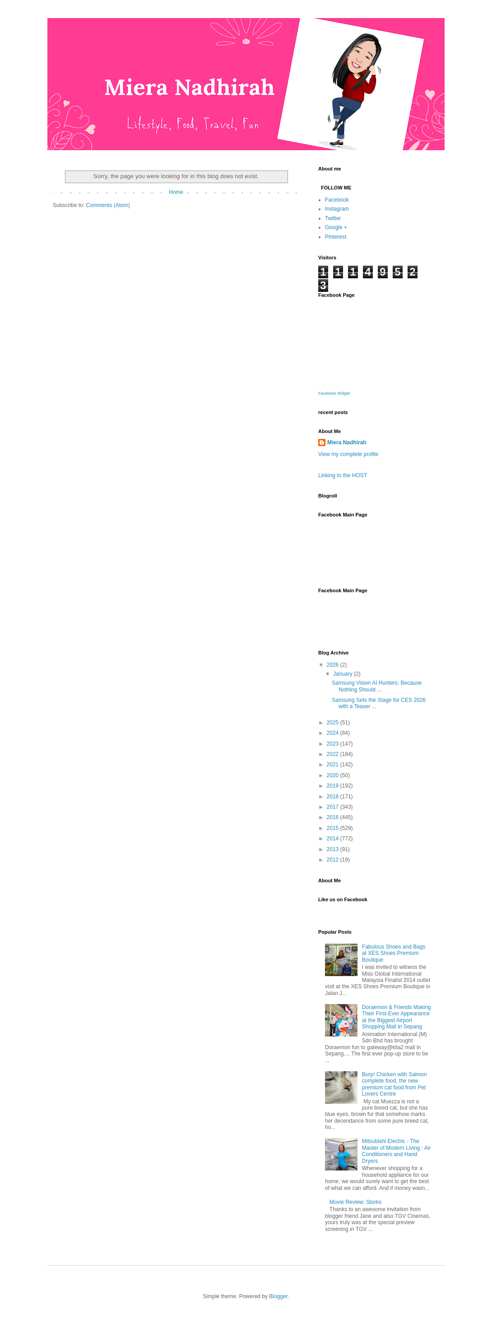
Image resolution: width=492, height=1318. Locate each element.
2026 (333, 665)
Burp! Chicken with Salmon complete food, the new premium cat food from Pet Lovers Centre (394, 1084)
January (343, 674)
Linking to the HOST (342, 475)
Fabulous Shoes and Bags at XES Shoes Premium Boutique (394, 953)
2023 (333, 744)
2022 (333, 754)
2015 (333, 828)
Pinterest (335, 237)
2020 (333, 775)
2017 (333, 807)
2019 (333, 786)
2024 (333, 733)
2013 (333, 849)
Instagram (337, 209)
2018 (333, 796)
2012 (333, 860)
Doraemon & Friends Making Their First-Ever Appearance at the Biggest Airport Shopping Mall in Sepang (396, 1017)
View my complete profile (348, 454)
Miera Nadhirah (347, 442)
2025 (333, 722)
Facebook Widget (334, 393)
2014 (333, 838)
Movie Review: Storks (355, 1202)
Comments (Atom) (108, 205)
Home (176, 192)
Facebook (337, 200)
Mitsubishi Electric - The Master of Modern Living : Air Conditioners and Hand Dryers (396, 1151)
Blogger (278, 1296)
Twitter (333, 218)
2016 (333, 817)
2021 (333, 764)
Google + (336, 227)
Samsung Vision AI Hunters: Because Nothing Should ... (377, 686)
